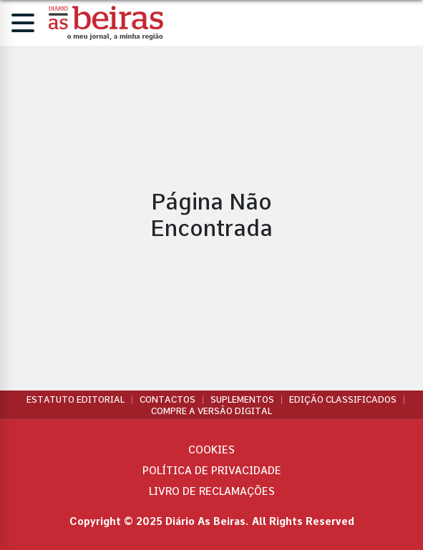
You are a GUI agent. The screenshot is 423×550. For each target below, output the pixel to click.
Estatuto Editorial (75, 400)
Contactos (167, 400)
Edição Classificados (343, 400)
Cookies (211, 450)
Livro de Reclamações (212, 491)
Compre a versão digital (211, 411)
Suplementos (242, 400)
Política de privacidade (211, 470)
